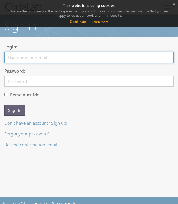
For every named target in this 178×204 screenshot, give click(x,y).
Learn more (100, 22)
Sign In (15, 110)
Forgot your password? (27, 134)
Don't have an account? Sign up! (36, 123)
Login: (10, 47)
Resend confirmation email (30, 144)
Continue (78, 21)
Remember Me (21, 94)
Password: (14, 71)
